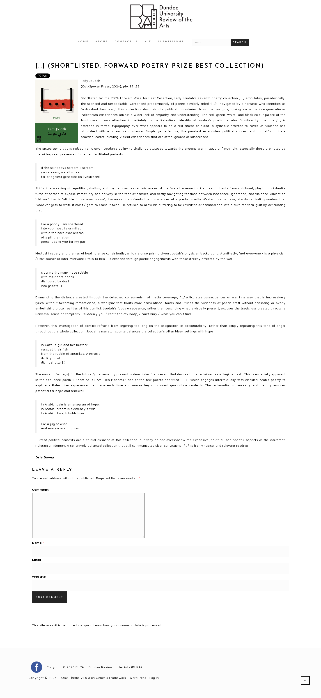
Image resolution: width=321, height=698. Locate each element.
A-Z (148, 42)
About (101, 42)
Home (83, 42)
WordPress (137, 678)
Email (38, 559)
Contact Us (126, 42)
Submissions (171, 42)
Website (39, 576)
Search (239, 42)
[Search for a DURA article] (211, 42)
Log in (154, 678)
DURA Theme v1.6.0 (75, 678)
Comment (41, 489)
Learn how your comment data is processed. (128, 625)
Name (38, 543)
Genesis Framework (111, 678)
